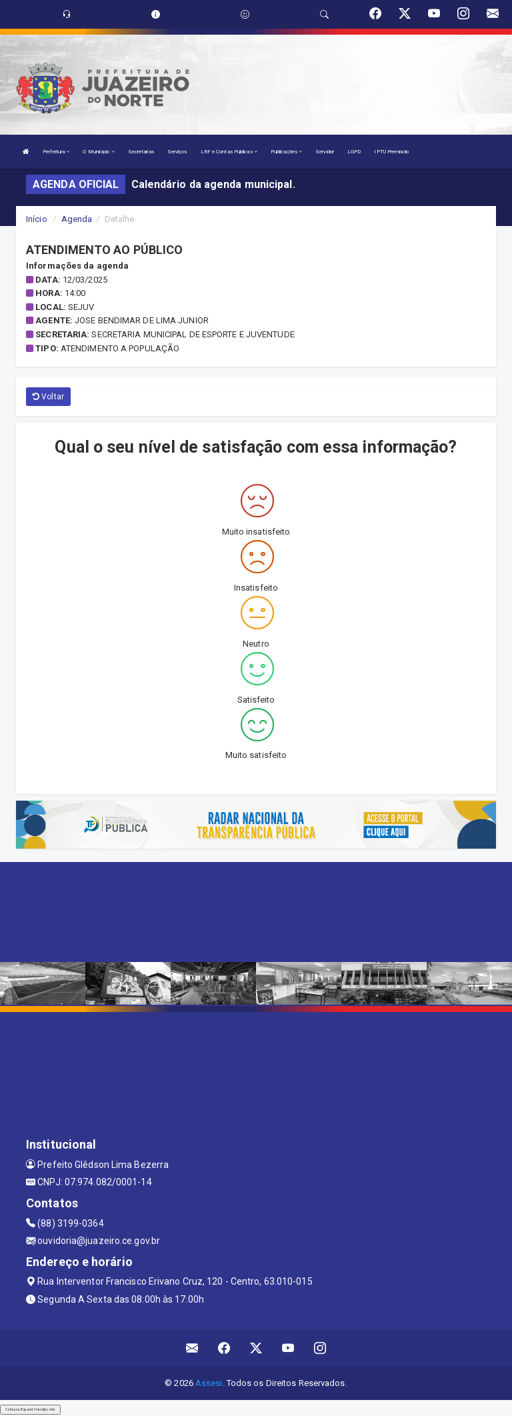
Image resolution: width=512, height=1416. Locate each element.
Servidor (324, 152)
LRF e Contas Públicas (229, 152)
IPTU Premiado (391, 152)
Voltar (48, 396)
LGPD (354, 152)
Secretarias (141, 152)
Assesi (209, 1383)
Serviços (177, 152)
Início (36, 219)
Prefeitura (56, 152)
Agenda (77, 219)
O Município (98, 152)
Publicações (286, 152)
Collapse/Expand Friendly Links (30, 1409)
